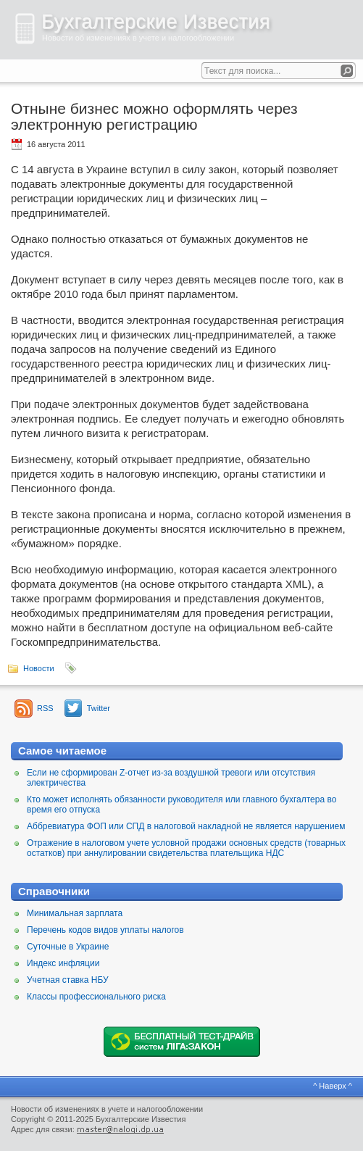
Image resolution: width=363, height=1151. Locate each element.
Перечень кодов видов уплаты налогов (105, 930)
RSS (45, 708)
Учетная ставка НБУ (68, 980)
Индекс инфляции (63, 963)
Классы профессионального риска (96, 997)
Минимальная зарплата (74, 913)
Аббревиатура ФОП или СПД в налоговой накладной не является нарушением (186, 826)
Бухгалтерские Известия (155, 22)
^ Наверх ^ (332, 1085)
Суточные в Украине (68, 947)
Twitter (98, 708)
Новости (38, 668)
